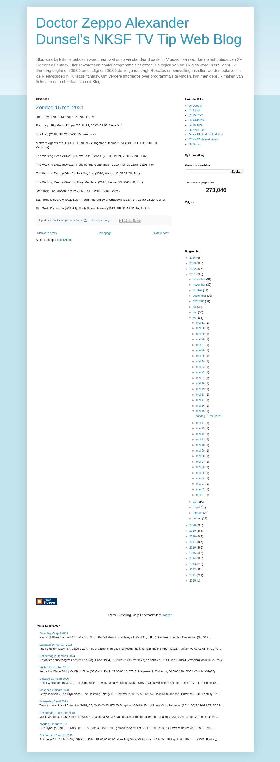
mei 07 (200, 461)
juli (195, 307)
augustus (199, 301)
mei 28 (200, 339)
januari (197, 518)
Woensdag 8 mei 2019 (54, 701)
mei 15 (200, 411)
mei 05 (200, 473)
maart (197, 507)
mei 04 (200, 478)
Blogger (167, 615)
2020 (192, 525)
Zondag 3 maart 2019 (53, 724)
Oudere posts (160, 233)
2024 (192, 257)
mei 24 (200, 361)
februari (198, 512)
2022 (192, 268)
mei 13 (200, 428)
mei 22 (200, 372)
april (196, 501)
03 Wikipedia (197, 120)
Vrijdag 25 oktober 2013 (55, 667)
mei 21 (200, 378)
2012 (192, 569)
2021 (192, 274)
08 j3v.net (195, 144)
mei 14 (200, 423)
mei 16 (200, 405)
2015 (192, 553)
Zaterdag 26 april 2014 (54, 633)
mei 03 (200, 483)
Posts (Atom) (63, 240)
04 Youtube (196, 125)
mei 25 (200, 355)
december (199, 279)
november (199, 284)
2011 (192, 575)
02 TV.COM (196, 115)
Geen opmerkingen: (102, 220)
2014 (192, 558)
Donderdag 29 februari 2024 (57, 656)
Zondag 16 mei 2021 (60, 107)
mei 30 (200, 328)
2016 (192, 547)
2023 (192, 263)
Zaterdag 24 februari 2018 (56, 644)
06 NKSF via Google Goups (206, 134)
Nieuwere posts (47, 233)
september (200, 295)
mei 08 (200, 456)
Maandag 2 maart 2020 (54, 690)
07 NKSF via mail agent (203, 139)
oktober (198, 290)
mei (195, 318)
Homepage (104, 233)
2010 (192, 580)
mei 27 (200, 345)
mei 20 (200, 383)
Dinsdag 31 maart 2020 (54, 678)
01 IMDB (194, 110)
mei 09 (200, 450)
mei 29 (200, 333)
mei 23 (200, 367)
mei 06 (200, 467)
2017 (192, 542)
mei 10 (200, 445)
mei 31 (200, 322)
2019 (192, 530)
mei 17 (200, 400)
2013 (192, 564)
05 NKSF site (197, 129)
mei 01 (200, 494)
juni (195, 312)
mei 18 (200, 394)
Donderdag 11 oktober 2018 (57, 712)
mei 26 (200, 350)
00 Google (195, 105)
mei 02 (200, 489)
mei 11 (200, 439)
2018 (192, 536)
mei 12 (200, 434)
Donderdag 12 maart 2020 (56, 735)
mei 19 (200, 389)
